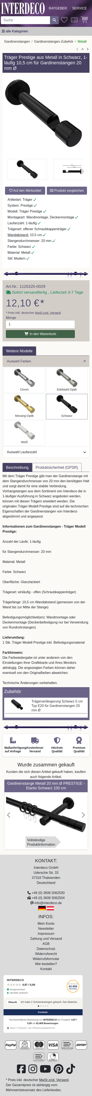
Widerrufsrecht (46, 954)
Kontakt (46, 969)
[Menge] (40, 324)
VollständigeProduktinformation (41, 842)
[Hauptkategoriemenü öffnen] (15, 31)
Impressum (46, 933)
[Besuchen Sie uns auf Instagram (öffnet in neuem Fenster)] (33, 1071)
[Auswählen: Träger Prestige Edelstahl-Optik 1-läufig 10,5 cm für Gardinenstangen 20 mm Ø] (67, 380)
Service (79, 8)
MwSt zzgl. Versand (48, 312)
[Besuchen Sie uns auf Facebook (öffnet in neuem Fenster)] (21, 1071)
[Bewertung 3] (43, 1006)
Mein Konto (46, 923)
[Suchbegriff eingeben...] (25, 20)
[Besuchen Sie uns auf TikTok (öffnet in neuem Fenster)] (70, 1071)
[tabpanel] (46, 579)
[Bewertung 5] (47, 1006)
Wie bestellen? (46, 964)
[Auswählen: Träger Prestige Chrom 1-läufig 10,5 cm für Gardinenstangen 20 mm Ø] (24, 380)
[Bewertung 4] (45, 1006)
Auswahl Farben (46, 361)
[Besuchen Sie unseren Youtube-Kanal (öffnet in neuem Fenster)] (46, 1071)
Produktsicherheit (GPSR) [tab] (57, 467)
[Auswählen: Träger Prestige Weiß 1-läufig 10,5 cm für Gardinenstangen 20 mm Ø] (24, 433)
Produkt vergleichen (67, 190)
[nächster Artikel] (87, 49)
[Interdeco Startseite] (23, 8)
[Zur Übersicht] (82, 49)
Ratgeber (58, 8)
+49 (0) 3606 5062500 (48, 893)
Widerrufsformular (46, 959)
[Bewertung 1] (38, 1006)
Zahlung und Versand (46, 938)
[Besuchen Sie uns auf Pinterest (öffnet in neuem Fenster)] (59, 1071)
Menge (11, 318)
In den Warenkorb (40, 334)
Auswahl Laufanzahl (46, 452)
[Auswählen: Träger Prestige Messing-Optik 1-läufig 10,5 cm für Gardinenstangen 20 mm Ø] (24, 406)
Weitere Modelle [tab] (19, 351)
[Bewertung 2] (40, 1006)
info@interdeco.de (48, 903)
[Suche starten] (54, 20)
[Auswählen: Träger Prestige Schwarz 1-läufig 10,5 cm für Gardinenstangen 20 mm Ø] (67, 406)
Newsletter (46, 928)
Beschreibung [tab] (17, 467)
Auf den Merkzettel (25, 190)
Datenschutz (46, 949)
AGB (46, 943)
